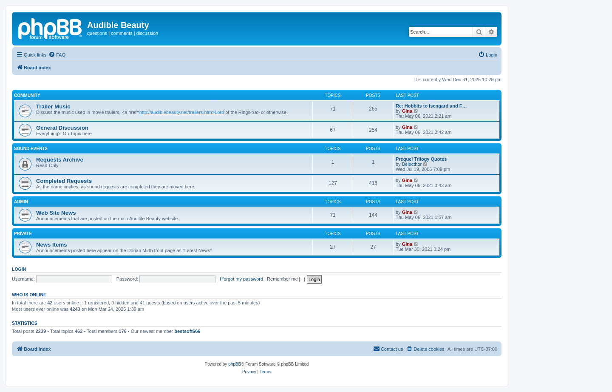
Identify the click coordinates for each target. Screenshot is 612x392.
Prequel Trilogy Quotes (421, 159)
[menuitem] (56, 55)
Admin (21, 201)
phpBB (234, 364)
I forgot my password (241, 278)
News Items (51, 244)
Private (23, 233)
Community (27, 95)
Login (19, 269)
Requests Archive (59, 159)
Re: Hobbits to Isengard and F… (431, 105)
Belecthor (412, 164)
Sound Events (31, 148)
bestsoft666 (187, 331)
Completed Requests (64, 181)
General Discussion (62, 128)
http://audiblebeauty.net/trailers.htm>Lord (181, 112)
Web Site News (56, 213)
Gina (407, 111)
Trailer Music (53, 106)
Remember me (286, 278)
